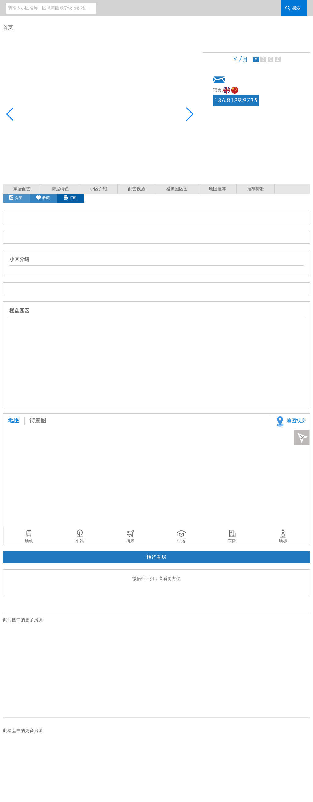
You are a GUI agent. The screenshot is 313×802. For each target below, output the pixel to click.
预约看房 (156, 557)
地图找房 (290, 421)
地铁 (29, 541)
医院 (232, 541)
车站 (79, 541)
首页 (8, 27)
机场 (130, 541)
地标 (283, 541)
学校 (181, 541)
